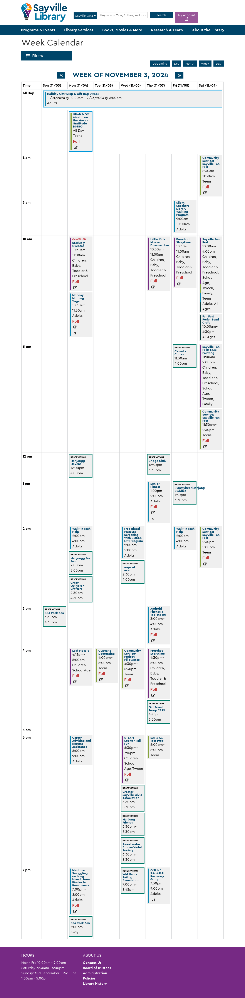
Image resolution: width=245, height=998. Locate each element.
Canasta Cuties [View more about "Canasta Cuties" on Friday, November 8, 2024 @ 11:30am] (180, 353)
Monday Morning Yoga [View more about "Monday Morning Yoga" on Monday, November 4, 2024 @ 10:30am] (78, 298)
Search (161, 15)
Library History (95, 983)
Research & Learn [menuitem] (167, 30)
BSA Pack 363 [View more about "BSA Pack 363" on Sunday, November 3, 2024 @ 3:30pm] (54, 612)
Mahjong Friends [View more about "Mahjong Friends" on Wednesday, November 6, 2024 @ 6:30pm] (128, 821)
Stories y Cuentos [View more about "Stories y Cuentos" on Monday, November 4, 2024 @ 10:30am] (78, 244)
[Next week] (179, 75)
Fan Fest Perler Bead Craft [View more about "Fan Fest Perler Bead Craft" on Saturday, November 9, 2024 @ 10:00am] (210, 319)
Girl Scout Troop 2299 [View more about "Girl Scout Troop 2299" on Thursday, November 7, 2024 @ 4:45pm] (157, 709)
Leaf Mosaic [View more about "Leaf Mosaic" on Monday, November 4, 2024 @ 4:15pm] (80, 650)
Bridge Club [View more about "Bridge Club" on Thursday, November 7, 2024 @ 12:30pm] (157, 460)
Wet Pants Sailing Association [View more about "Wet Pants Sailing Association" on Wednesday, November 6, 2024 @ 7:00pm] (130, 877)
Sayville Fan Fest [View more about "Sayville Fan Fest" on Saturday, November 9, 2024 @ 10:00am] (211, 241)
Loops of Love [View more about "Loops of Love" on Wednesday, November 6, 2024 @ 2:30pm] (128, 569)
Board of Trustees (97, 967)
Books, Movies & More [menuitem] (122, 30)
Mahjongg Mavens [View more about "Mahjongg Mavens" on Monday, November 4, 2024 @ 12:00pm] (77, 462)
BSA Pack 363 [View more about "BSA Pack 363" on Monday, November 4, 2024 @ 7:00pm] (80, 922)
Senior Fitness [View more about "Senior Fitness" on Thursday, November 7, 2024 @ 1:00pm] (155, 485)
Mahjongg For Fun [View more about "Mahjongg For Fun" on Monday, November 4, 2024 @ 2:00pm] (80, 560)
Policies (89, 978)
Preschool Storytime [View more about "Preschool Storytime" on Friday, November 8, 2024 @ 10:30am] (183, 241)
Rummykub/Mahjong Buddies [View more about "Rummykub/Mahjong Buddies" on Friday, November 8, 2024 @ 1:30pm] (190, 489)
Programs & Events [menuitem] (38, 30)
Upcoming (160, 63)
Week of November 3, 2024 (120, 75)
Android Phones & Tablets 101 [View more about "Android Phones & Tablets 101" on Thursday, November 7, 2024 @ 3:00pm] (158, 611)
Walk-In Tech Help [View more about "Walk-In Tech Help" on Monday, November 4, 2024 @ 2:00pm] (81, 530)
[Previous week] (61, 75)
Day (218, 63)
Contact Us (92, 962)
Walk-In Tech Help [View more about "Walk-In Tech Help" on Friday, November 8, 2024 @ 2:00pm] (185, 530)
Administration (95, 973)
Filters (38, 56)
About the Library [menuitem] (208, 30)
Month (189, 63)
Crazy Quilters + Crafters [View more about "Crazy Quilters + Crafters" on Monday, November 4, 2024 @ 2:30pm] (77, 585)
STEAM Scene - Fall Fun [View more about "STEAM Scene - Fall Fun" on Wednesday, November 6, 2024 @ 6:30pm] (132, 740)
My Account (186, 15)
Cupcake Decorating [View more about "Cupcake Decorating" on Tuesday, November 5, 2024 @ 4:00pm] (106, 652)
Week (205, 63)
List (176, 63)
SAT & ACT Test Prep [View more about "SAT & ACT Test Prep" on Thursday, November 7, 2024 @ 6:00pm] (157, 739)
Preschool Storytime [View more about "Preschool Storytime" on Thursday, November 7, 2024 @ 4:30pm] (157, 652)
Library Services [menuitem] (78, 30)
